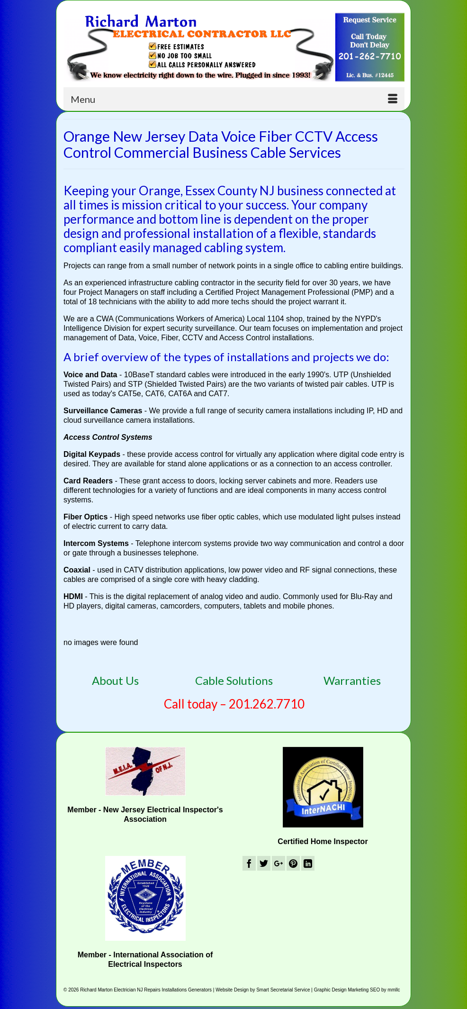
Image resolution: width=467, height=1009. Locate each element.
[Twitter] (263, 863)
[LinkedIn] (307, 863)
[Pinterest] (293, 863)
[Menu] (233, 99)
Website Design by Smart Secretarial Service (263, 989)
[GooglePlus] (278, 863)
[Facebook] (249, 863)
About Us (115, 680)
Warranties (352, 680)
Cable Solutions (234, 680)
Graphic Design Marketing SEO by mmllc (357, 989)
